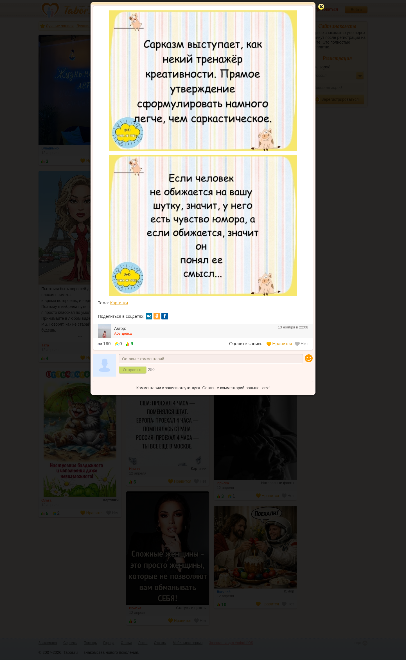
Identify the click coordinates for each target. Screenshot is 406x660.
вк (149, 316)
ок (157, 316)
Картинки (119, 302)
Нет (301, 343)
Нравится (279, 343)
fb (164, 316)
